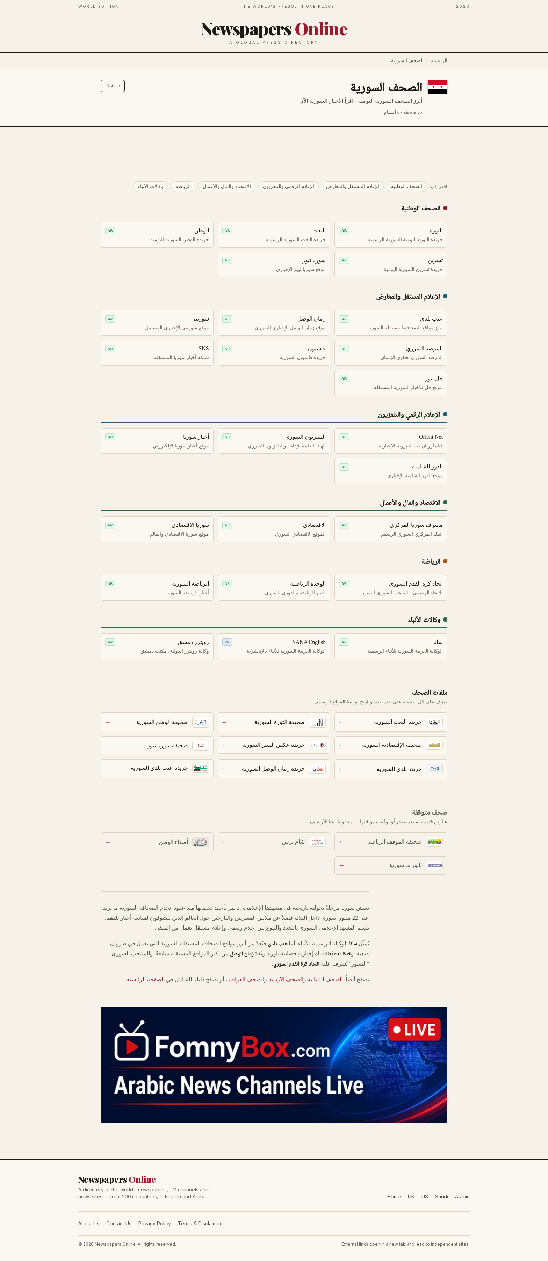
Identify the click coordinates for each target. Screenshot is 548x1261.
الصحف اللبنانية (325, 979)
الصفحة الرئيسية (146, 979)
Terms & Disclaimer (200, 1223)
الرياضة (183, 186)
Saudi (441, 1196)
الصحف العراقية (245, 979)
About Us (88, 1223)
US (424, 1196)
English (112, 85)
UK (411, 1196)
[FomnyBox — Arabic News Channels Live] (274, 1064)
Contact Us (118, 1223)
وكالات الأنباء (151, 186)
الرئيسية (439, 60)
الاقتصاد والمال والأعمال (227, 186)
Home (394, 1196)
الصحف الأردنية (285, 979)
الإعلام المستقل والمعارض (352, 186)
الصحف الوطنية (407, 186)
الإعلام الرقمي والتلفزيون (288, 186)
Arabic (462, 1196)
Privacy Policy (154, 1223)
